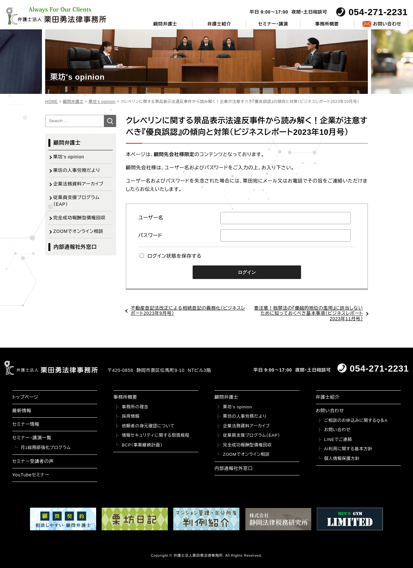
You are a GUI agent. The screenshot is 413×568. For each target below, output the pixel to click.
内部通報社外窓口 (75, 247)
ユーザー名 (150, 217)
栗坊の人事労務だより (76, 170)
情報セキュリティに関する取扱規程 (155, 435)
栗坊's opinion (68, 156)
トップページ (25, 397)
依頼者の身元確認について (148, 426)
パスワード (150, 235)
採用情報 (130, 416)
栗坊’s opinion (237, 406)
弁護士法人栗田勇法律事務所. (199, 555)
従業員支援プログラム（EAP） (76, 201)
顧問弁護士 (165, 23)
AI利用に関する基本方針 (348, 448)
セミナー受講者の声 (33, 461)
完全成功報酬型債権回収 (79, 217)
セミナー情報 (25, 424)
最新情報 (21, 410)
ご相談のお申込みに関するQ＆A (356, 420)
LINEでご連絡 (338, 439)
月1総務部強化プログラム (46, 447)
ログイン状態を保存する (171, 256)
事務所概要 (327, 23)
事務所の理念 (135, 406)
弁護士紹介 (219, 23)
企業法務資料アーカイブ (78, 183)
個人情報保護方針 (342, 458)
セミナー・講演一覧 (32, 437)
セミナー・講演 (273, 23)
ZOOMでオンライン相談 (78, 231)
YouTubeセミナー (30, 474)
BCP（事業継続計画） (142, 445)
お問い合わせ (387, 23)
